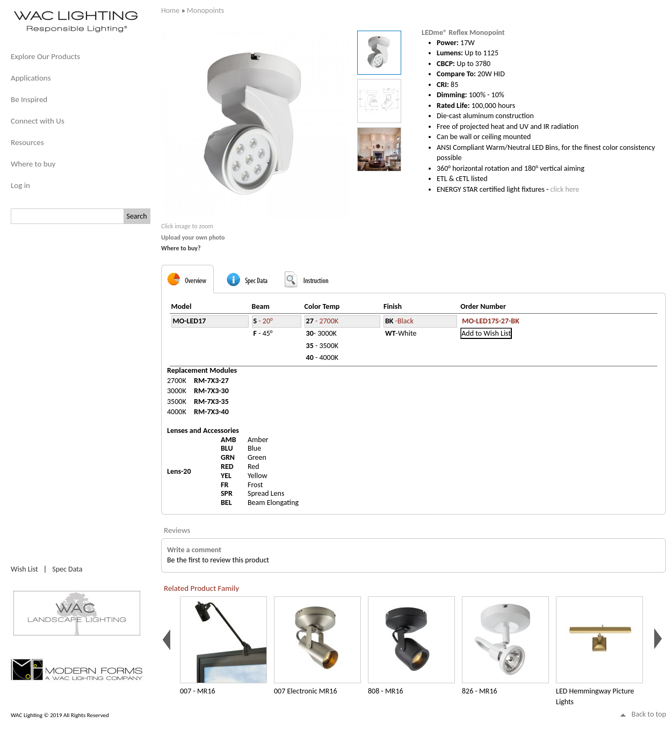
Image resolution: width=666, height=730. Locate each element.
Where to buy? (181, 248)
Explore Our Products (45, 56)
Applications (31, 78)
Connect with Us (37, 121)
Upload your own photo (193, 237)
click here (565, 189)
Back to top (649, 714)
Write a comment (194, 549)
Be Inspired (29, 99)
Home (170, 10)
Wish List (24, 569)
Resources (27, 142)
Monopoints (205, 10)
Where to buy (33, 164)
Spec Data (67, 569)
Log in (20, 185)
